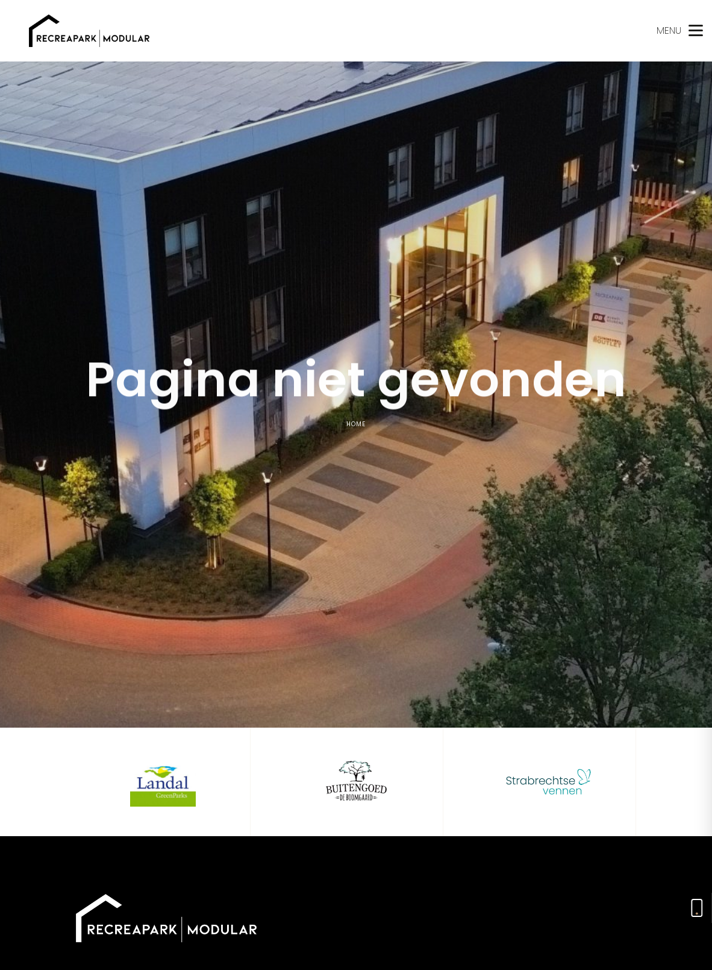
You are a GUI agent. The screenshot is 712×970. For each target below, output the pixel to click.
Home (356, 425)
